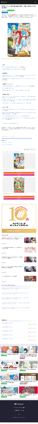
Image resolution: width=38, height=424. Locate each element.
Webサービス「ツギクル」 (7, 142)
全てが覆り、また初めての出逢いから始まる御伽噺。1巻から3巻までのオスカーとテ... (15, 292)
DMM (18, 174)
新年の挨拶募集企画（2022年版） (7, 338)
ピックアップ (25, 383)
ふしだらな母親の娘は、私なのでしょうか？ (11, 115)
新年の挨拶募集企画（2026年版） (7, 323)
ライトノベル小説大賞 (11, 10)
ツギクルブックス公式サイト (7, 144)
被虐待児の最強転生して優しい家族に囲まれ (11, 69)
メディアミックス (22, 358)
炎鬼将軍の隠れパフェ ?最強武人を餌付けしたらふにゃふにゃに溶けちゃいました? (19, 78)
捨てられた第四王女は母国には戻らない (10, 67)
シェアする (5, 12)
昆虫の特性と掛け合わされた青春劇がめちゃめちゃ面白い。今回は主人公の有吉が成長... (16, 307)
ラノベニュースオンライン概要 (19, 407)
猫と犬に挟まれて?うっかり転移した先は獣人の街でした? (14, 103)
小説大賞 (27, 149)
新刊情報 (21, 383)
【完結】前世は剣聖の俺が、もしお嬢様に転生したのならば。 (15, 86)
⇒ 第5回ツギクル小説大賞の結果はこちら (10, 123)
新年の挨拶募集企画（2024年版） (7, 330)
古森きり (3, 136)
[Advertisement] (19, 315)
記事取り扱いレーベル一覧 (19, 410)
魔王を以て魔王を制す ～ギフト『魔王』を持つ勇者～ (13, 90)
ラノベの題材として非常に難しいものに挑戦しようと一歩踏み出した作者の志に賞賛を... (16, 302)
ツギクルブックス (32, 149)
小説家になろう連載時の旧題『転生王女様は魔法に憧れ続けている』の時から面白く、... (16, 297)
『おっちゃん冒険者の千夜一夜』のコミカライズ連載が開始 (9, 276)
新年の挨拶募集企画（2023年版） (7, 334)
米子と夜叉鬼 (5, 88)
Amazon (19, 172)
